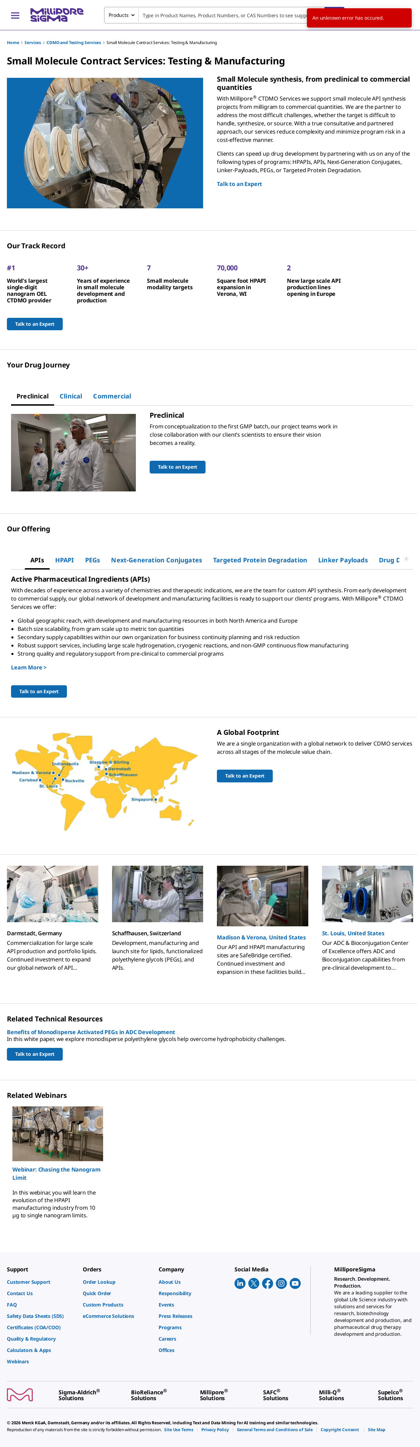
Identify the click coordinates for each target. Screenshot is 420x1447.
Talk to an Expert (239, 184)
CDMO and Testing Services (74, 42)
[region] (210, 1163)
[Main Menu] (15, 15)
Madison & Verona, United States (261, 937)
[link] (41, 1282)
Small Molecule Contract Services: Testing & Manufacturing (162, 42)
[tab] (32, 396)
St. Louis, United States (353, 933)
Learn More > (29, 667)
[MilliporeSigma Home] (56, 15)
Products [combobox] (119, 15)
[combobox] (224, 15)
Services (32, 42)
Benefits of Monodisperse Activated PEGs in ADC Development (91, 1032)
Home (13, 42)
